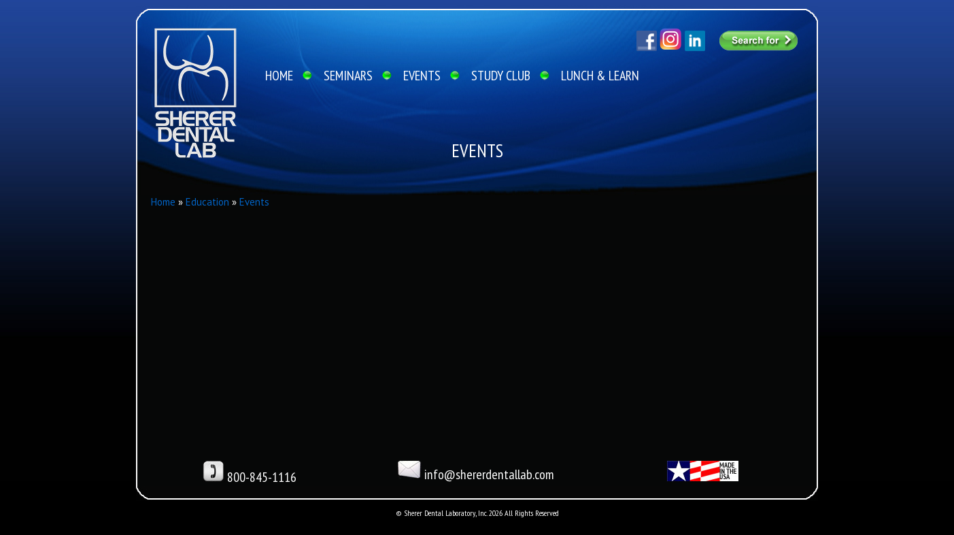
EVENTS (422, 75)
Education (207, 201)
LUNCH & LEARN (600, 75)
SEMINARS (348, 75)
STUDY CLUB (500, 75)
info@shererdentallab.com (476, 472)
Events (254, 201)
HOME (279, 75)
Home (163, 201)
